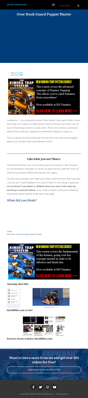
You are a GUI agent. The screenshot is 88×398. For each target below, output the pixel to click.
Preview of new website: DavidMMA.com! (44, 330)
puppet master (36, 234)
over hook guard (22, 234)
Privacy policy (62, 394)
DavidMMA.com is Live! (44, 301)
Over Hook (11, 234)
